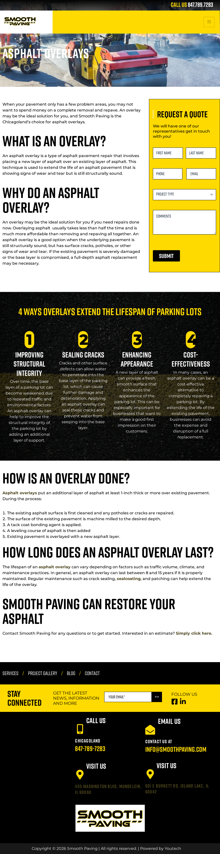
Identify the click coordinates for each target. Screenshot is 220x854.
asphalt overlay (55, 567)
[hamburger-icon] (209, 22)
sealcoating (129, 578)
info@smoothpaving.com (175, 749)
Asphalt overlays (19, 493)
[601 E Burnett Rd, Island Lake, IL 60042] (150, 774)
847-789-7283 (90, 748)
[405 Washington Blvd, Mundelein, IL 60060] (80, 775)
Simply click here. (194, 633)
